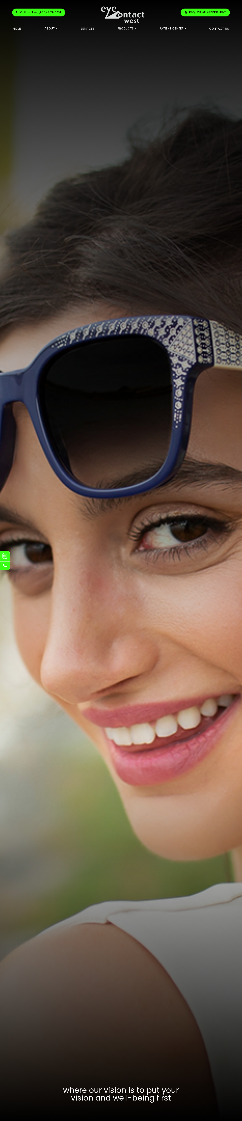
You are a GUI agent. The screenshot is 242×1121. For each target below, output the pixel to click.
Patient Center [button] (172, 28)
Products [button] (127, 28)
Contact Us (219, 29)
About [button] (50, 28)
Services (87, 29)
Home (17, 29)
